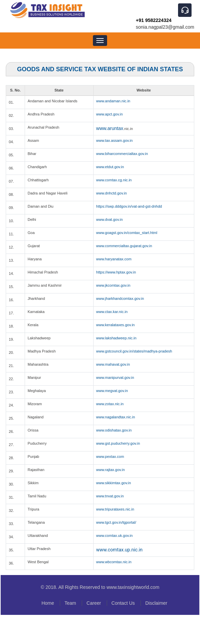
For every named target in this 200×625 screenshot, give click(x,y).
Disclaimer (156, 603)
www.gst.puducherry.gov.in (118, 443)
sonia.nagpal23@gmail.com (165, 27)
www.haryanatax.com (114, 259)
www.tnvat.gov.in (110, 496)
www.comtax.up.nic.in (119, 549)
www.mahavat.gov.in (113, 364)
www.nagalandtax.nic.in (115, 417)
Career (93, 603)
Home (48, 603)
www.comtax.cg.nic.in (114, 180)
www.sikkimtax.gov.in (113, 483)
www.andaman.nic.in (113, 101)
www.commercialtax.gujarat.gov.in (124, 246)
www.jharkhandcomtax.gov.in (120, 298)
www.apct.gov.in (109, 114)
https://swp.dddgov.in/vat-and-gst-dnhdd (129, 206)
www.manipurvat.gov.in (115, 377)
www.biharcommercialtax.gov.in (122, 154)
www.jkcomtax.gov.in (113, 285)
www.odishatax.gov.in (114, 430)
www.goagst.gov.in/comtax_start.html (126, 233)
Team (70, 603)
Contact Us (123, 603)
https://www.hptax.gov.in (116, 272)
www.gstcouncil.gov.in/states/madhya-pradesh (134, 351)
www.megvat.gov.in (112, 391)
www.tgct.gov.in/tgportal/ (116, 522)
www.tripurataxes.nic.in (115, 509)
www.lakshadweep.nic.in (116, 338)
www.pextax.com (110, 456)
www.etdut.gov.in (110, 167)
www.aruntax (109, 128)
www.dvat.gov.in (109, 219)
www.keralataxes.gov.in (115, 325)
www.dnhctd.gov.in (111, 193)
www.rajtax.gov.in (110, 470)
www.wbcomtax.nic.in (114, 562)
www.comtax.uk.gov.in (114, 535)
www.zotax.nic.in (110, 404)
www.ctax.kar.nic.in (112, 312)
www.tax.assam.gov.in (114, 140)
